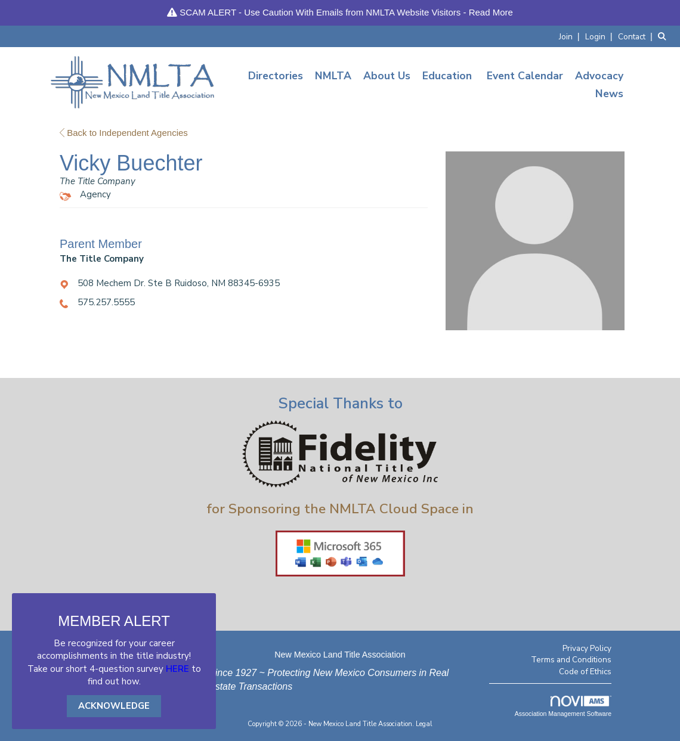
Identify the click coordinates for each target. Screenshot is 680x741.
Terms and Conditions (571, 659)
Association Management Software (563, 706)
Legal (424, 724)
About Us (386, 76)
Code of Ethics (585, 671)
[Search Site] (664, 36)
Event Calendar (525, 76)
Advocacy (599, 76)
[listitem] (571, 36)
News (609, 93)
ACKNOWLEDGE (114, 706)
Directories (275, 76)
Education (447, 76)
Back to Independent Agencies (124, 133)
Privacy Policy (586, 648)
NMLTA (333, 76)
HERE (177, 669)
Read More (491, 12)
